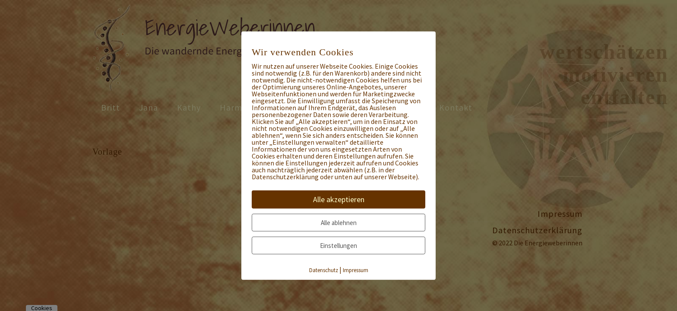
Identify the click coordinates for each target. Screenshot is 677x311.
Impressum (355, 270)
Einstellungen (338, 245)
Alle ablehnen (339, 223)
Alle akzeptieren (338, 199)
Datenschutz (323, 270)
